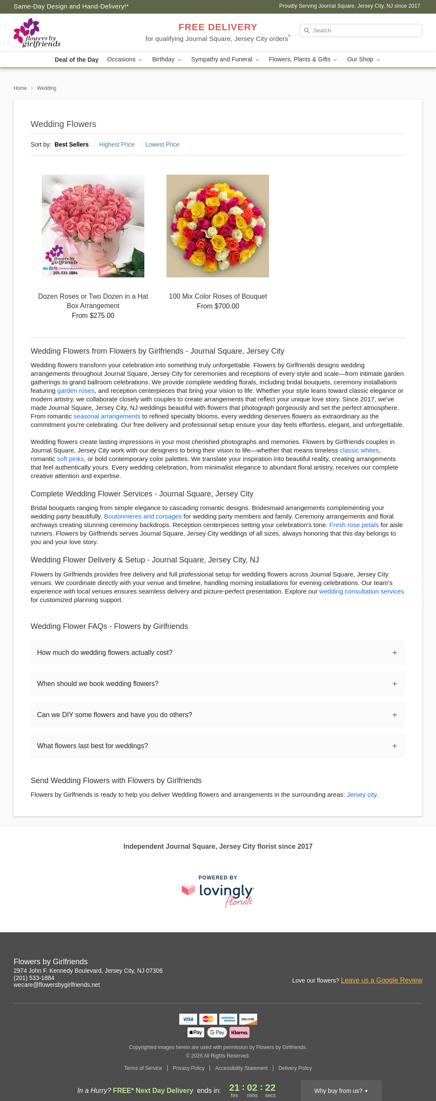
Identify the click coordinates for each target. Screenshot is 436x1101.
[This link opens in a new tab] (218, 891)
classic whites (359, 450)
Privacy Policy (189, 1068)
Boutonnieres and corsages (143, 516)
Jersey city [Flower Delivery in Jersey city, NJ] (362, 794)
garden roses (76, 390)
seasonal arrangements (107, 416)
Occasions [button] (125, 59)
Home (20, 88)
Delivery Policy (295, 1068)
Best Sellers (71, 144)
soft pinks (70, 458)
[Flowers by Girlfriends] (75, 33)
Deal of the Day (76, 59)
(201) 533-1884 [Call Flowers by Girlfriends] (34, 977)
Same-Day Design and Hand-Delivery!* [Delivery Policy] (71, 6)
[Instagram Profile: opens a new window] (379, 963)
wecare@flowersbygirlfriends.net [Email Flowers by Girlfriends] (57, 984)
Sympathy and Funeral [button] (226, 59)
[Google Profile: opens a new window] (416, 963)
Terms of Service (143, 1068)
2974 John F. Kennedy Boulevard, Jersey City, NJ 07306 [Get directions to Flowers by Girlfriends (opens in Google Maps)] (88, 970)
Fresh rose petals (354, 524)
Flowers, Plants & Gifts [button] (304, 59)
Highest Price (117, 144)
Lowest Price (162, 144)
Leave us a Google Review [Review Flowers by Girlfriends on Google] (381, 980)
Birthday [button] (167, 59)
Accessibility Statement (241, 1068)
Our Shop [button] (364, 59)
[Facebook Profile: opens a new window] (398, 963)
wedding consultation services (361, 591)
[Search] (361, 30)
